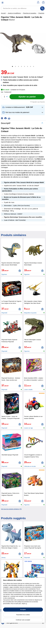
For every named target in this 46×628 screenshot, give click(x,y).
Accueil (3, 13)
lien (41, 591)
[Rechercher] (42, 8)
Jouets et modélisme (14, 13)
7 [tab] (31, 67)
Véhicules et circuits (30, 466)
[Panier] (43, 2)
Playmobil (4, 313)
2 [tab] (15, 67)
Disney (4, 557)
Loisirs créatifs (28, 389)
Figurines (41, 13)
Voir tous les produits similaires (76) (11, 509)
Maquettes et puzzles (30, 313)
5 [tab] (25, 67)
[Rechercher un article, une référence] (23, 8)
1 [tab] (12, 67)
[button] (23, 107)
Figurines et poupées (30, 13)
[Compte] (38, 2)
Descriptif (5, 123)
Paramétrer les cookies (23, 614)
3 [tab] (18, 67)
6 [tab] (28, 67)
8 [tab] (34, 67)
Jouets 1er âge (28, 428)
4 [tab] (21, 67)
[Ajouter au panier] (27, 96)
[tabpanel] (23, 43)
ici (26, 603)
